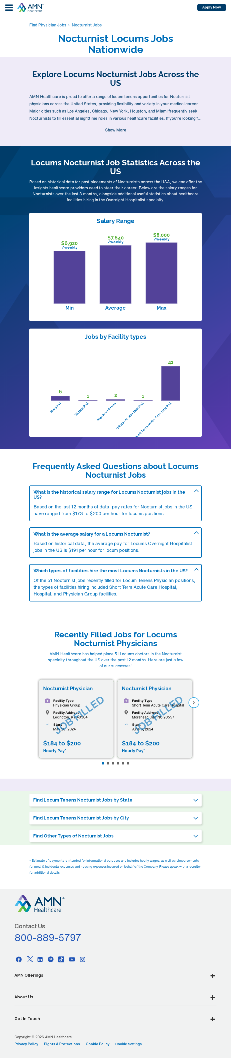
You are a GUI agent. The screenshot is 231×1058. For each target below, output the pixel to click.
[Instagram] (82, 959)
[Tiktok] (61, 959)
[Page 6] (128, 763)
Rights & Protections (62, 1044)
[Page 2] (108, 763)
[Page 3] (113, 763)
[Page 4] (118, 763)
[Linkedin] (40, 959)
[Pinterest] (50, 959)
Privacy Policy (26, 1044)
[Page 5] (123, 763)
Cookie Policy (98, 1044)
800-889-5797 (48, 937)
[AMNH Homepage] (30, 7)
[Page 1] (103, 763)
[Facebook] (18, 959)
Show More (115, 130)
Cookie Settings (128, 1044)
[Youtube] (72, 959)
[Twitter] (29, 959)
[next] (193, 702)
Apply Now (211, 7)
